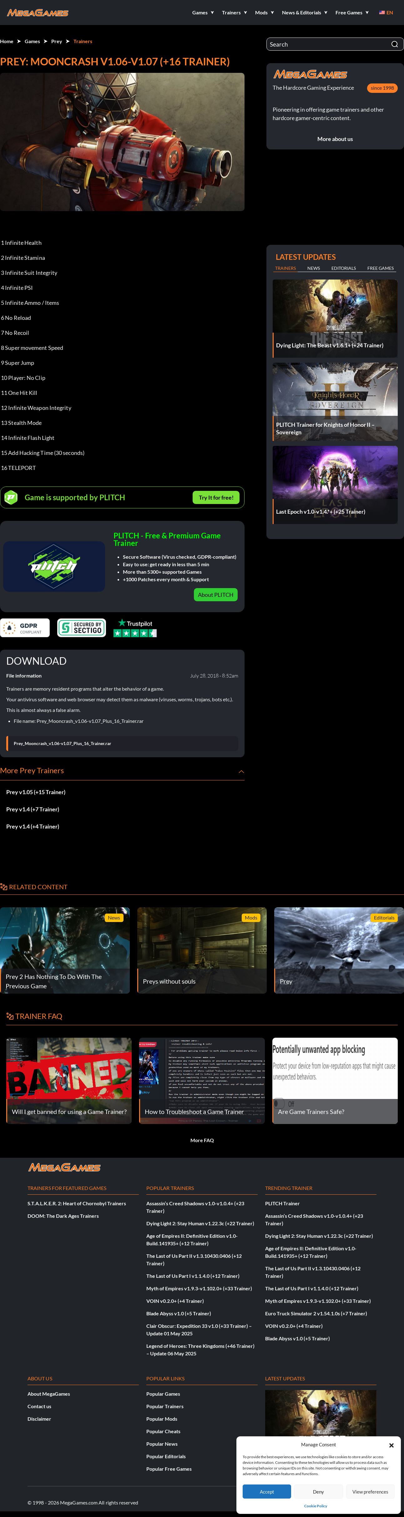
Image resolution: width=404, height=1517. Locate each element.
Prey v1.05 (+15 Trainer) (35, 792)
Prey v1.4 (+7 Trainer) (32, 809)
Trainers (82, 41)
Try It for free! (216, 497)
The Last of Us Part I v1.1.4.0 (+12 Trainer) (193, 1276)
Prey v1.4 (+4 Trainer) (32, 826)
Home (6, 41)
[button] (391, 1444)
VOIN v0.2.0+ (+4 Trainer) (175, 1301)
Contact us (39, 1406)
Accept (267, 1491)
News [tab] (313, 268)
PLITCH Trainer (282, 1203)
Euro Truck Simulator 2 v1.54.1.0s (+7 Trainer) (316, 1313)
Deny (318, 1491)
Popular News (162, 1444)
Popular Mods (161, 1419)
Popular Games (163, 1394)
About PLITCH (216, 594)
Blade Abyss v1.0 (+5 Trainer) (178, 1313)
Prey (56, 41)
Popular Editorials (166, 1456)
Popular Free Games (169, 1469)
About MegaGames (49, 1394)
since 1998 (382, 88)
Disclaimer (39, 1419)
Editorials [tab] (343, 268)
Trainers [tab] (285, 268)
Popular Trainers (165, 1406)
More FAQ (202, 1140)
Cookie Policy (315, 1506)
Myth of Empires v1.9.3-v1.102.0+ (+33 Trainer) (199, 1288)
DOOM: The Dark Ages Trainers (63, 1216)
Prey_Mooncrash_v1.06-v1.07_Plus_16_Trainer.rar (62, 743)
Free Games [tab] (380, 268)
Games (32, 41)
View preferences (370, 1491)
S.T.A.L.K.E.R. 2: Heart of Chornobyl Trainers (77, 1203)
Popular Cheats (163, 1431)
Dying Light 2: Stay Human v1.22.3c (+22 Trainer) (200, 1223)
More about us (335, 138)
